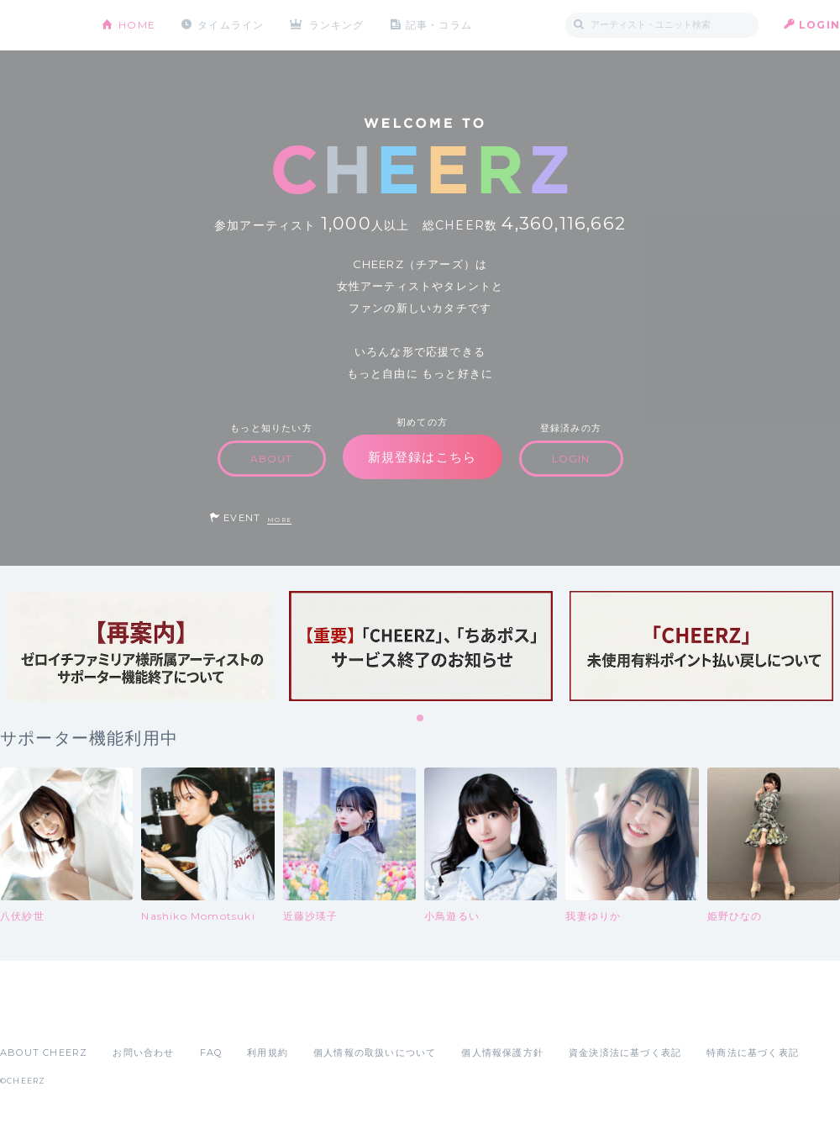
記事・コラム (439, 24)
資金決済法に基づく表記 (625, 1052)
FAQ (211, 1052)
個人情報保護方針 (502, 1052)
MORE (279, 520)
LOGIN (819, 24)
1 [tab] (421, 719)
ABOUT (271, 458)
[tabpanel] (140, 646)
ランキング (337, 24)
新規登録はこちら (422, 457)
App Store (38, 1015)
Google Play (128, 1015)
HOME (136, 24)
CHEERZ (38, 25)
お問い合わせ (143, 1052)
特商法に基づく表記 (752, 1052)
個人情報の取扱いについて (374, 1052)
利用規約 (267, 1052)
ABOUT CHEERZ (43, 1052)
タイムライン (230, 24)
